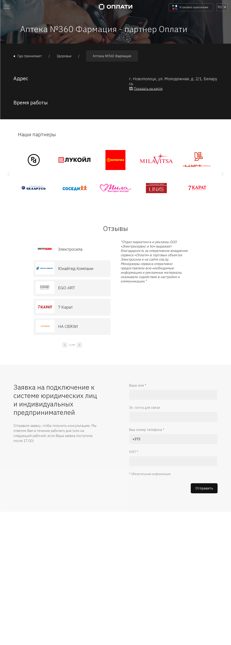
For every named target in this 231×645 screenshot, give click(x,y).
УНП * (133, 452)
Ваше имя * (137, 385)
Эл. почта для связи (144, 407)
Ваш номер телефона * (146, 429)
